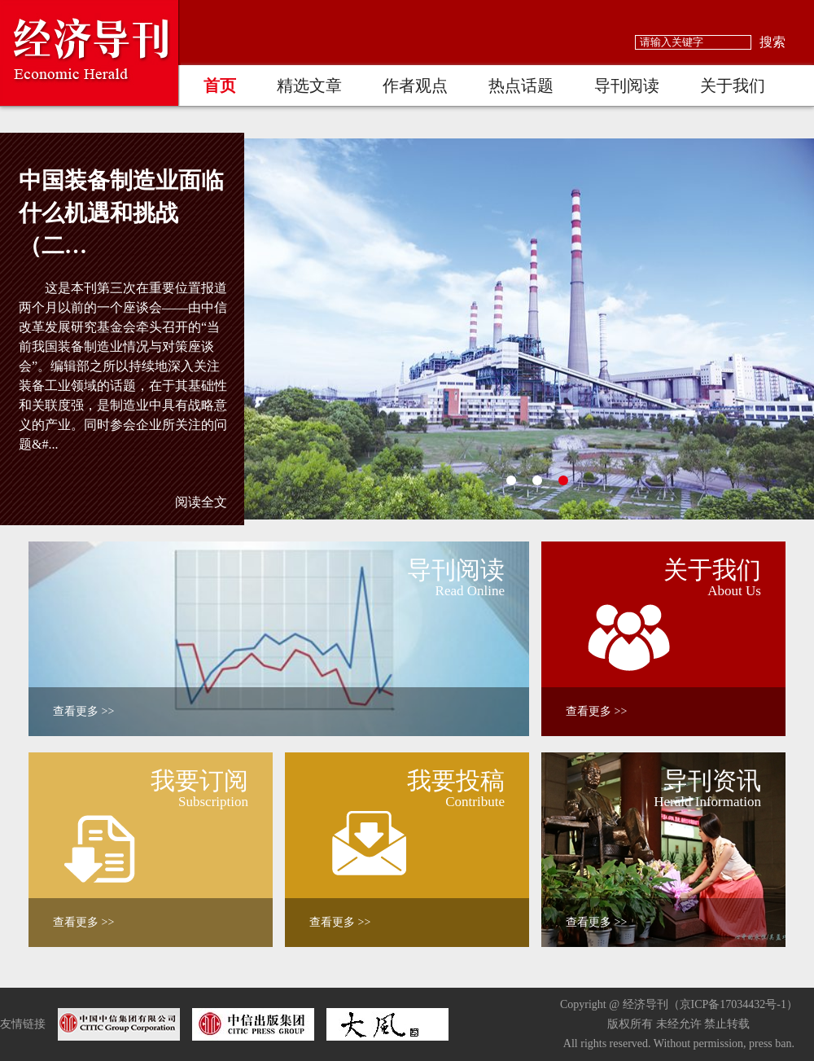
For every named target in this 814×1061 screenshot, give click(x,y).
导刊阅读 (626, 85)
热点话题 (521, 85)
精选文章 (309, 85)
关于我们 (732, 85)
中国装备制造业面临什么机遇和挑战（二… (121, 213)
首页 (220, 85)
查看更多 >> (83, 711)
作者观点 (415, 85)
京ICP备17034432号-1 (733, 1004)
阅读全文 (201, 502)
